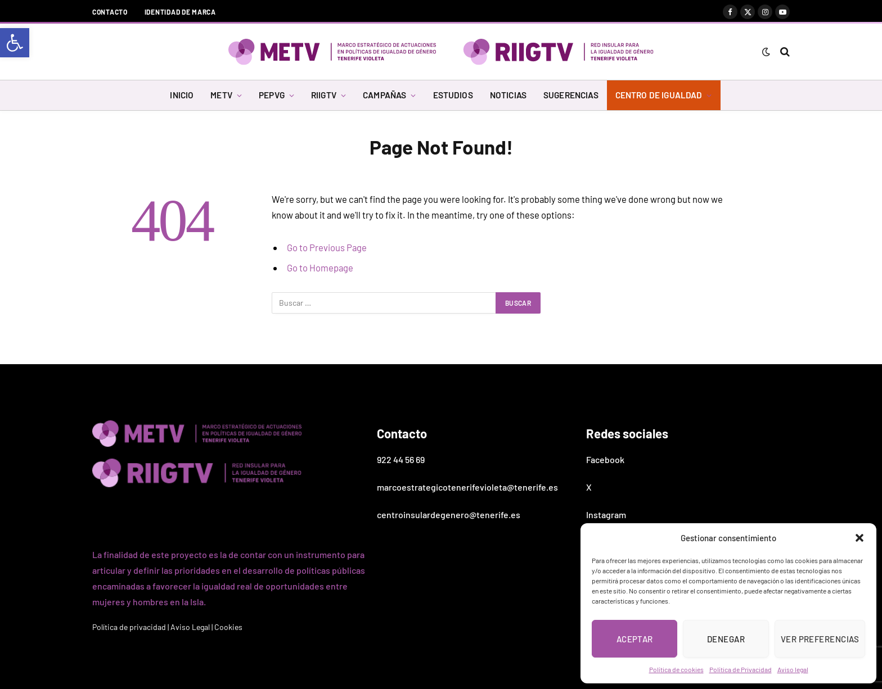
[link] (14, 42)
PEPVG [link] (272, 95)
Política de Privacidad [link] (740, 669)
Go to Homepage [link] (320, 267)
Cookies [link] (228, 627)
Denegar (726, 639)
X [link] (589, 487)
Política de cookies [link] (676, 669)
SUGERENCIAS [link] (570, 95)
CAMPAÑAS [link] (384, 95)
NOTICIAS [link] (508, 95)
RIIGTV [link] (323, 95)
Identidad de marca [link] (180, 12)
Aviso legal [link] (792, 669)
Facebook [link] (605, 459)
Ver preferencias (820, 639)
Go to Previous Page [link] (327, 247)
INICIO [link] (182, 95)
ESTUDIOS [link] (453, 95)
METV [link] (221, 95)
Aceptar (634, 639)
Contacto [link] (110, 12)
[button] (859, 537)
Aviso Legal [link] (190, 627)
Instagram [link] (606, 514)
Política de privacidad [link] (129, 627)
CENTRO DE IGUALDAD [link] (659, 95)
